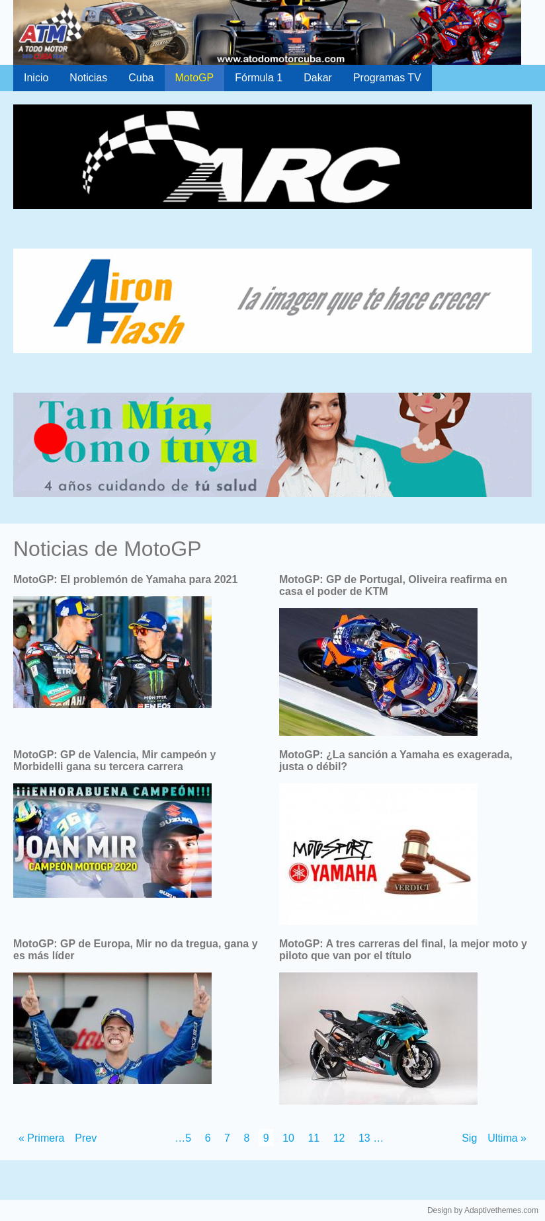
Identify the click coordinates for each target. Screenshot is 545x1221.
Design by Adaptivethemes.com (482, 1210)
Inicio (36, 77)
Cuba (140, 77)
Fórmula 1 (258, 77)
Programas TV (387, 77)
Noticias (88, 77)
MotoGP (194, 77)
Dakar (318, 77)
